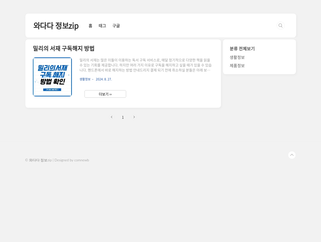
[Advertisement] (160, 48)
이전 (112, 187)
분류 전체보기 (242, 118)
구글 (116, 96)
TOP (292, 225)
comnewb (81, 230)
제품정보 (237, 136)
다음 (134, 187)
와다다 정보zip (55, 95)
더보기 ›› (105, 164)
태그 (102, 96)
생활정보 (237, 127)
